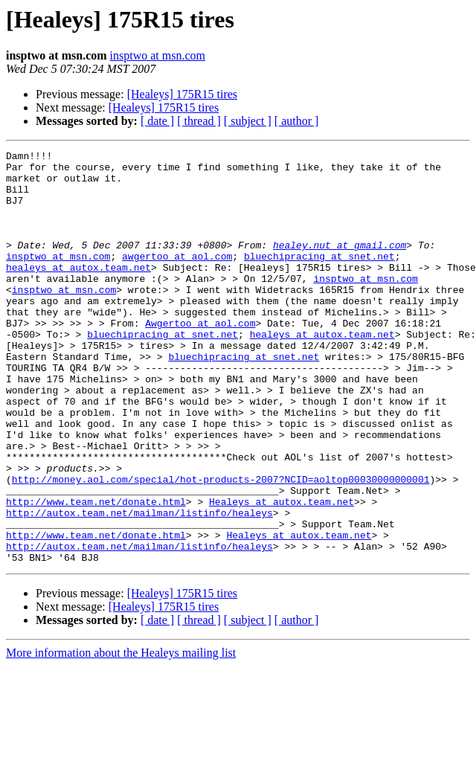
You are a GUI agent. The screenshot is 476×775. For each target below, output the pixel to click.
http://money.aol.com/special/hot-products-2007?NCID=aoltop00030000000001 (221, 546)
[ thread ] (199, 121)
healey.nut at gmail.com (339, 264)
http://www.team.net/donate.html (96, 572)
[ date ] (157, 121)
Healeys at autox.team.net (281, 572)
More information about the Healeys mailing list (121, 735)
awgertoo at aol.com (177, 278)
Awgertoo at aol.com (200, 358)
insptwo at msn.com (157, 55)
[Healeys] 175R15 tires (182, 94)
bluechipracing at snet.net (319, 278)
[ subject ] (247, 121)
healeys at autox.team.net (78, 291)
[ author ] (296, 121)
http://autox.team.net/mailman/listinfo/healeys (139, 586)
